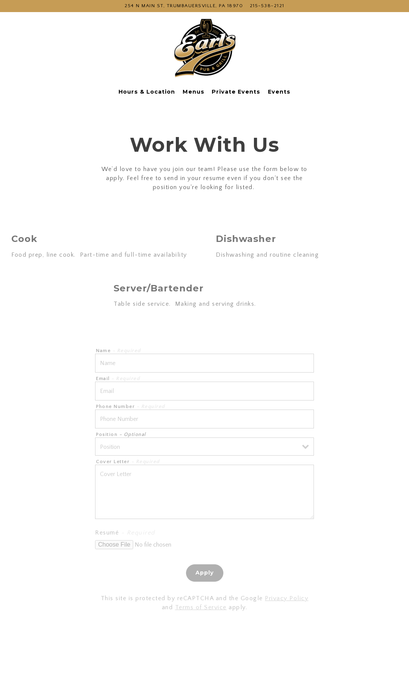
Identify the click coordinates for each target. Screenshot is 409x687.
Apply (204, 572)
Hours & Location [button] (146, 91)
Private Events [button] (236, 91)
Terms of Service (201, 607)
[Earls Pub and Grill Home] (205, 49)
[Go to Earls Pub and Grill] (184, 5)
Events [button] (279, 91)
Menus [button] (193, 91)
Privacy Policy (286, 598)
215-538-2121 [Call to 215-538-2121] (267, 5)
